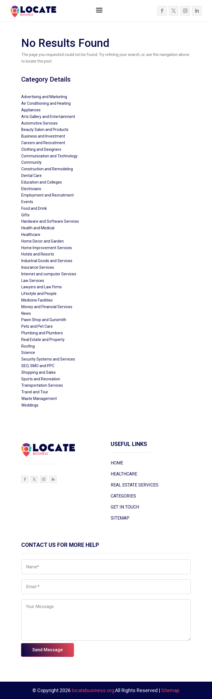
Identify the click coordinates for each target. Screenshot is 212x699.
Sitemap (170, 690)
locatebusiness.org (93, 690)
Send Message (47, 649)
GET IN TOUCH (125, 507)
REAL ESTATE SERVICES (134, 485)
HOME (117, 463)
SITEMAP (120, 518)
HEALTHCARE (124, 474)
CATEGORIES (123, 496)
